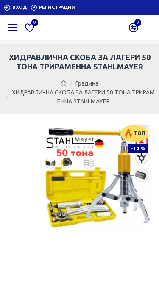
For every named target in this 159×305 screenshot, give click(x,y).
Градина (86, 83)
